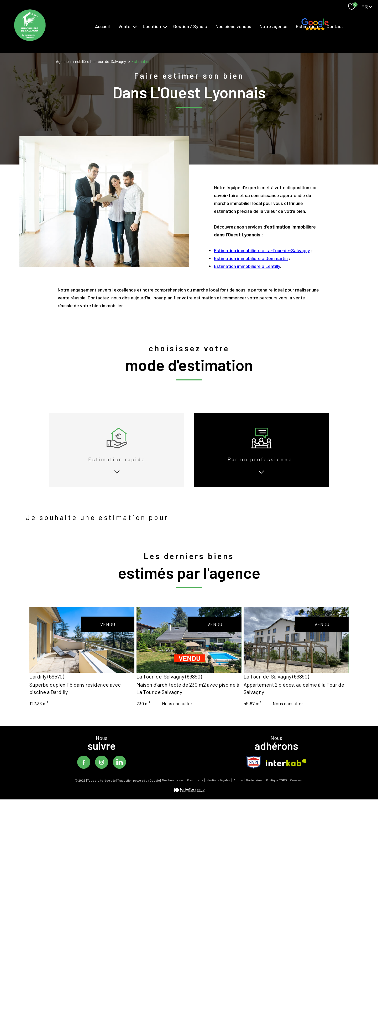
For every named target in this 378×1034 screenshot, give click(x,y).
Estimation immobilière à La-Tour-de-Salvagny (262, 280)
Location (152, 26)
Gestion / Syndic (190, 26)
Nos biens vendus (233, 26)
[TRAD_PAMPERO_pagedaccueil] (30, 39)
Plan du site (195, 790)
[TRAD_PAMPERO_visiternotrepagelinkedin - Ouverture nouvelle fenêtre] (119, 771)
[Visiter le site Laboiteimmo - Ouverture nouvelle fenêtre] (189, 800)
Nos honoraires (173, 790)
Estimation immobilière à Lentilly (247, 295)
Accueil (102, 26)
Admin (238, 790)
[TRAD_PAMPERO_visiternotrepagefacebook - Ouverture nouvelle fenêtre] (83, 771)
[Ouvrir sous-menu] (134, 26)
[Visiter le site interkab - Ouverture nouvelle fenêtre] (286, 772)
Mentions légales (218, 790)
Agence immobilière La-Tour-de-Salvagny (91, 61)
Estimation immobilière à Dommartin (251, 287)
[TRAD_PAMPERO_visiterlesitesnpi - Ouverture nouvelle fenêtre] (253, 771)
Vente (124, 26)
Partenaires (254, 790)
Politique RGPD (276, 790)
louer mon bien (95, 531)
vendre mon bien (50, 531)
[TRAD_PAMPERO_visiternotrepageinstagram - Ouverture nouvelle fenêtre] (101, 771)
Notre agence (273, 26)
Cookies (296, 790)
